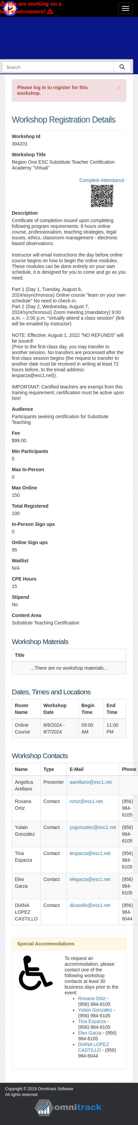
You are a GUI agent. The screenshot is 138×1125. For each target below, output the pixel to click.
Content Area (26, 615)
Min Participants (30, 451)
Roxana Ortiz (92, 998)
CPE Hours (24, 579)
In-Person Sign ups (33, 524)
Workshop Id (26, 136)
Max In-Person (28, 469)
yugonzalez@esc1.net (93, 827)
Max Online (24, 487)
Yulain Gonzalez (95, 1010)
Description (25, 213)
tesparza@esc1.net (90, 853)
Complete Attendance (102, 180)
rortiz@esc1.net (86, 801)
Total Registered (30, 506)
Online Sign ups (30, 542)
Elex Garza (89, 1033)
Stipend (20, 597)
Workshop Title (29, 154)
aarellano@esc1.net (91, 782)
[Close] (119, 87)
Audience (22, 409)
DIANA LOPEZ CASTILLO (93, 1047)
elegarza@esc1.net (90, 879)
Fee (16, 433)
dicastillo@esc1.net (90, 905)
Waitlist (20, 560)
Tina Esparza (92, 1021)
